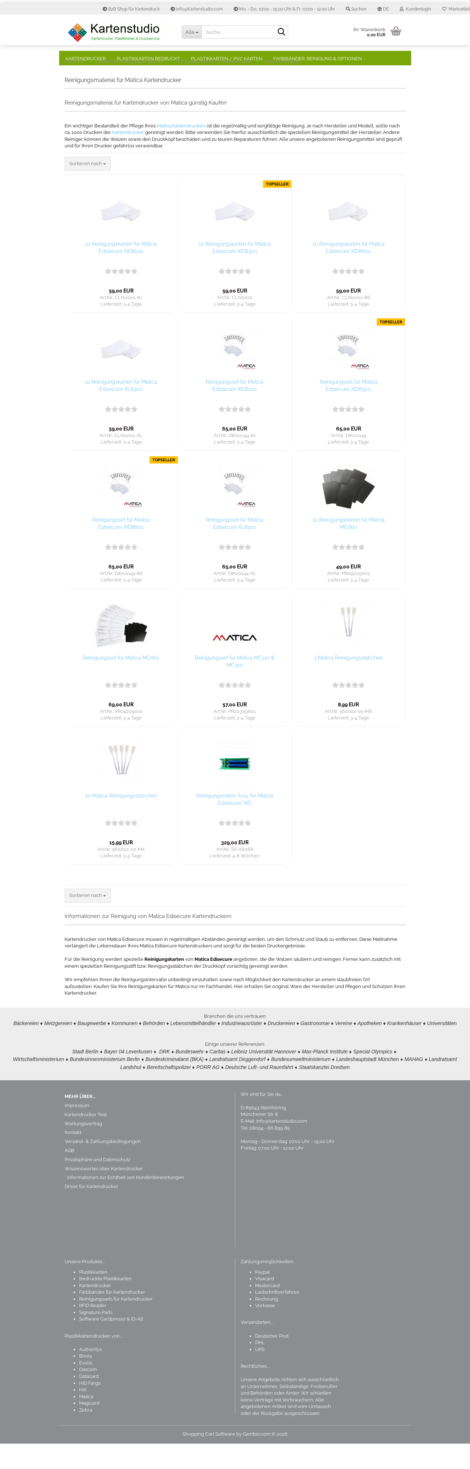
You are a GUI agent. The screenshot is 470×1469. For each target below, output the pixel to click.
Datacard (89, 1401)
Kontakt (73, 1157)
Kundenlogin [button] (415, 9)
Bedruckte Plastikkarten (105, 1304)
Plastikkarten (93, 1297)
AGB (69, 1176)
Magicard (89, 1428)
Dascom (88, 1394)
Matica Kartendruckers (181, 151)
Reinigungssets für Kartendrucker (116, 1324)
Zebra (85, 1435)
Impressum (77, 1131)
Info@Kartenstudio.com (281, 1146)
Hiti (82, 1415)
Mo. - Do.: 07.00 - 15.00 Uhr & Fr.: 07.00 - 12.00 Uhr (284, 9)
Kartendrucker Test (86, 1140)
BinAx (85, 1381)
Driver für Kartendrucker (91, 1212)
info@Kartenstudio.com (197, 9)
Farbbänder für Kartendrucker (112, 1317)
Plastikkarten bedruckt (148, 58)
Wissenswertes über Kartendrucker (104, 1194)
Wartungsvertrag (83, 1149)
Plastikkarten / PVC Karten (226, 58)
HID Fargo (90, 1408)
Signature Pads (95, 1338)
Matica (86, 1422)
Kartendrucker (85, 58)
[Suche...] (191, 31)
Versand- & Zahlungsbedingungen (103, 1167)
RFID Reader (92, 1331)
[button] (383, 9)
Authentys (90, 1375)
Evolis (85, 1388)
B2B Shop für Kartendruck (131, 9)
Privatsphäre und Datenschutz (97, 1185)
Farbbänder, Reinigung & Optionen (317, 58)
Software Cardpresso (102, 1344)
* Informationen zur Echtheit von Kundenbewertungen (124, 1202)
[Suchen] (281, 32)
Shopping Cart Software (209, 1459)
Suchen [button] (356, 9)
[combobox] (88, 189)
